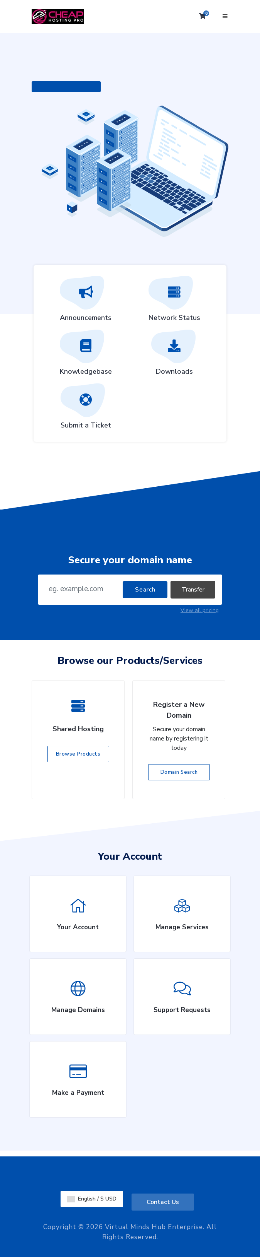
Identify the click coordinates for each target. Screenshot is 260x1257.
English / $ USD (91, 1198)
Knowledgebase (86, 355)
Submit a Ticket (86, 409)
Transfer (193, 589)
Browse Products (78, 754)
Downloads (174, 355)
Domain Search (179, 772)
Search (145, 589)
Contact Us (163, 1202)
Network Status (174, 301)
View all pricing (200, 610)
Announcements (85, 301)
